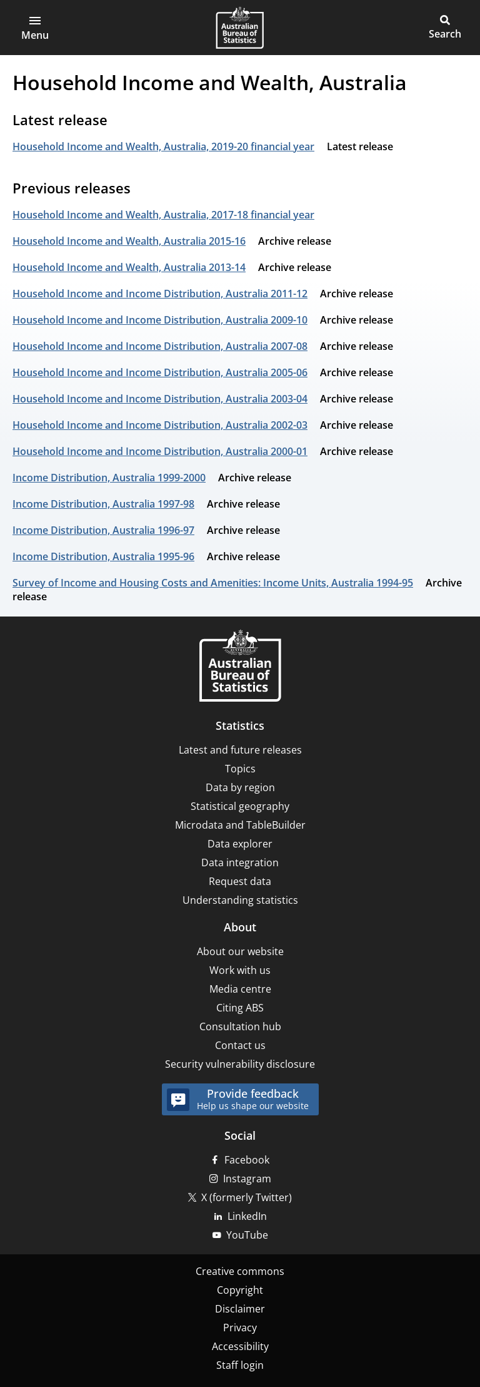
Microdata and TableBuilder (240, 825)
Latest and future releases (240, 750)
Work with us (240, 970)
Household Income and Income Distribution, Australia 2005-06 (160, 372)
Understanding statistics (240, 900)
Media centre (240, 989)
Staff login (240, 1365)
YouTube (247, 1235)
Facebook (246, 1160)
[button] (35, 27)
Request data (240, 881)
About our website (240, 951)
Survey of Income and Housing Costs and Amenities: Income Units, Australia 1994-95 (212, 583)
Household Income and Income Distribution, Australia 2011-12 (160, 293)
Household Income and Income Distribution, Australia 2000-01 (160, 451)
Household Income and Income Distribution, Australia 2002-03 (160, 425)
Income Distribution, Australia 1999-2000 (109, 477)
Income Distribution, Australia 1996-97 (103, 530)
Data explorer (240, 844)
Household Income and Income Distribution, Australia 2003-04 (160, 399)
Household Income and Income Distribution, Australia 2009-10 (160, 320)
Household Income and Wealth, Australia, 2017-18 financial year (163, 215)
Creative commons (240, 1271)
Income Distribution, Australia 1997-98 (103, 504)
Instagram (247, 1178)
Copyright (240, 1290)
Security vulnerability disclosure (240, 1064)
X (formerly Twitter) (246, 1197)
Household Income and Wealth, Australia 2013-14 (129, 267)
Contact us (240, 1045)
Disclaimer (240, 1309)
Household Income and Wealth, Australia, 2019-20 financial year (163, 146)
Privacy (240, 1327)
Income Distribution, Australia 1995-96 (103, 556)
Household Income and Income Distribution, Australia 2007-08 (160, 346)
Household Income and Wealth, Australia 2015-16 (129, 241)
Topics (240, 768)
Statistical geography (240, 806)
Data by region (240, 787)
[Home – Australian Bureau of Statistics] (240, 667)
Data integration (240, 862)
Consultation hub (240, 1026)
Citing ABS (240, 1008)
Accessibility (240, 1346)
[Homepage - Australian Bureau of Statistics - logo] (239, 27)
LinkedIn (247, 1216)
